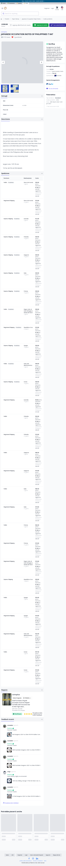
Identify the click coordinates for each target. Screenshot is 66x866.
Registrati (46, 8)
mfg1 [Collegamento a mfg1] (9, 771)
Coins (26, 3)
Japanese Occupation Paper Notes (31, 19)
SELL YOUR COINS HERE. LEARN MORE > (33, 1)
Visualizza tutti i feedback (11, 803)
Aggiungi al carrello (40, 25)
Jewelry (19, 3)
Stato (45, 860)
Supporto (48, 855)
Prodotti (7, 19)
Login (52, 8)
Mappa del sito (56, 855)
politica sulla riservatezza (26, 860)
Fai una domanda (52, 88)
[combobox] (20, 13)
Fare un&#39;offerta (58, 25)
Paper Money (15, 19)
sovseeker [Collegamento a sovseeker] (10, 725)
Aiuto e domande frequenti (36, 855)
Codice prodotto (47, 19)
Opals (3, 3)
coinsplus (4, 32)
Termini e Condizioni (38, 860)
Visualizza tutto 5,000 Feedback (33, 714)
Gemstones (11, 3)
